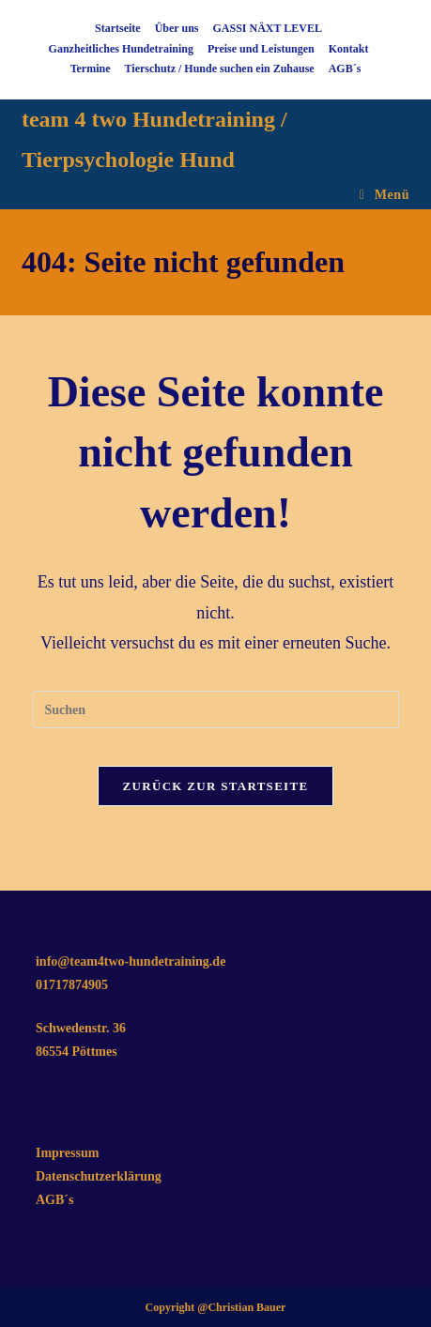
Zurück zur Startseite (216, 786)
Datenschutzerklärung (99, 1176)
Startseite (118, 28)
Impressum (67, 1153)
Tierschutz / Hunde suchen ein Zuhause (220, 68)
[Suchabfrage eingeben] (216, 709)
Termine (90, 68)
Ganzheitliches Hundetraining (121, 48)
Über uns (177, 28)
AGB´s (345, 68)
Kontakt (349, 48)
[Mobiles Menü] (384, 195)
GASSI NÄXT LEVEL (266, 28)
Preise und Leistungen (261, 48)
